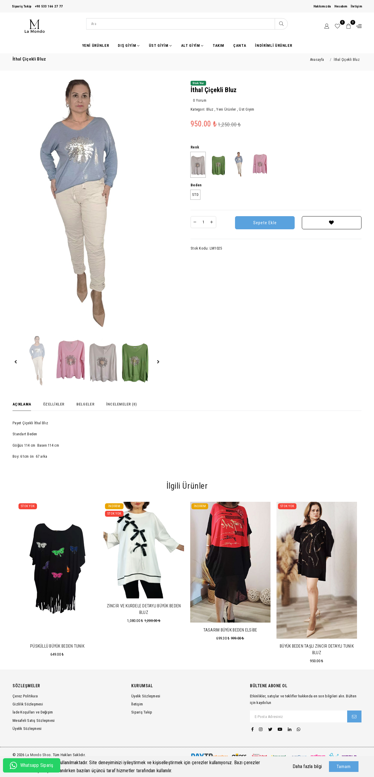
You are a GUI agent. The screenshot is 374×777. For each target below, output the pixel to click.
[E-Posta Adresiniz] (298, 716)
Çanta (239, 45)
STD (195, 194)
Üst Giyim (160, 45)
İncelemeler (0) (121, 404)
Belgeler (85, 404)
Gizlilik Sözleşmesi (28, 704)
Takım (218, 45)
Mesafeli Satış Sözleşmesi (34, 720)
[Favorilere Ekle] (331, 222)
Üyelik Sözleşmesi (27, 728)
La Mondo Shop (38, 755)
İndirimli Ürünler (273, 45)
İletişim (356, 6)
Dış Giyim (129, 45)
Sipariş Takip (21, 6)
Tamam (344, 766)
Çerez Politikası (25, 696)
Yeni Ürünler (95, 45)
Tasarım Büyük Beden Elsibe (230, 630)
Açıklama (22, 404)
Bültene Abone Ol (268, 685)
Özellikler (53, 404)
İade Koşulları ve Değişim (33, 712)
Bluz (210, 109)
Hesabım (340, 6)
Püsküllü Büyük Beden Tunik (57, 646)
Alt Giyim (192, 45)
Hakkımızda (322, 6)
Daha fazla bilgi (307, 766)
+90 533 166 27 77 (49, 6)
